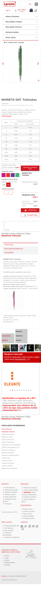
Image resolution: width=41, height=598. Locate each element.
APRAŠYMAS (8, 245)
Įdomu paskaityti (28, 516)
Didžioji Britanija (9, 562)
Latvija (6, 558)
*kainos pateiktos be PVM (9, 512)
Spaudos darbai (10, 494)
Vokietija (7, 565)
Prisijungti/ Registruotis (11, 526)
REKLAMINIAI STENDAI (14, 22)
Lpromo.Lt (4, 576)
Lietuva (6, 555)
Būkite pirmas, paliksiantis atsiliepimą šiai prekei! (17, 105)
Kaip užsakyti (8, 530)
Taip (3, 185)
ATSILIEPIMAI (9, 252)
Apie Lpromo (27, 514)
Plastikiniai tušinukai (8, 432)
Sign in (8, 10)
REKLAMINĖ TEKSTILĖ (14, 27)
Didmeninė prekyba (30, 488)
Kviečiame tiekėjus (30, 497)
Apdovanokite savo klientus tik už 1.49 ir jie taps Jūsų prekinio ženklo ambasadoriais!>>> (19, 407)
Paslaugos (8, 504)
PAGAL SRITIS (11, 37)
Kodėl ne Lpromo (29, 511)
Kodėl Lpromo (28, 509)
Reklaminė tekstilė (11, 492)
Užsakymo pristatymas (11, 537)
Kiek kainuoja (8, 528)
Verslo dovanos (7, 429)
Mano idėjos (22, 10)
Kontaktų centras (29, 518)
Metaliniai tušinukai (11, 235)
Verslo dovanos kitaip (31, 490)
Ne (8, 185)
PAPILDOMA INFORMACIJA (13, 249)
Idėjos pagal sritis (10, 497)
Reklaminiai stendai (11, 490)
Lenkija (6, 560)
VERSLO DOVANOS (12, 16)
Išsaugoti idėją (30, 215)
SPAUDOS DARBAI (12, 32)
